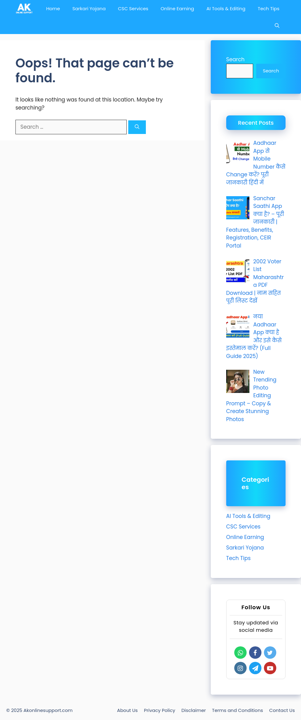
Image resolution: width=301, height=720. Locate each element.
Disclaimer (193, 710)
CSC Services (133, 8)
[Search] (137, 127)
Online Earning (177, 8)
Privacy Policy (159, 710)
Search (235, 59)
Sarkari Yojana (89, 8)
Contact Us (282, 710)
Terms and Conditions (237, 710)
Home (53, 8)
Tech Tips (268, 8)
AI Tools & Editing (225, 8)
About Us (127, 710)
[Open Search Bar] (277, 25)
